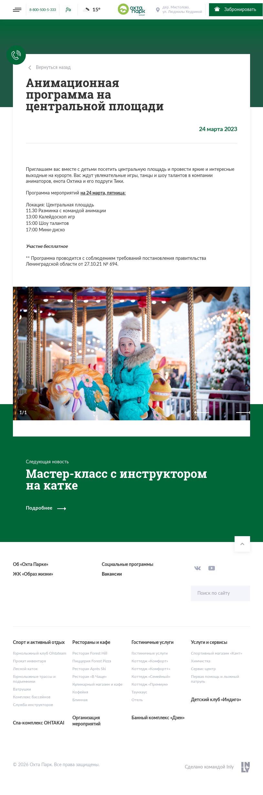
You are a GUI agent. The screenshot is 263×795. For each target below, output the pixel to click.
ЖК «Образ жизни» (33, 574)
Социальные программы (127, 564)
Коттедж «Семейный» (151, 677)
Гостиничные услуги (150, 653)
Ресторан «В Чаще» (89, 677)
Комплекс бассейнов (31, 697)
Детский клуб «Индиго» (216, 700)
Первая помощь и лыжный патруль (215, 679)
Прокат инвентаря (29, 661)
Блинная (80, 700)
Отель (137, 700)
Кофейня (80, 692)
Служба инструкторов (33, 705)
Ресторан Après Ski (89, 669)
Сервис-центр (203, 669)
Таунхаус (139, 692)
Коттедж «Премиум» (150, 684)
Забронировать (234, 9)
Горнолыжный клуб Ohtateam (39, 653)
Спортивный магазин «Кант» (216, 653)
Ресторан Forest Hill (89, 653)
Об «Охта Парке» (30, 564)
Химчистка (200, 661)
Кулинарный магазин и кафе (97, 684)
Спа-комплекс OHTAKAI (38, 723)
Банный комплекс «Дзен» (158, 718)
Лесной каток (25, 669)
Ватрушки (22, 689)
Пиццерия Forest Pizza (91, 661)
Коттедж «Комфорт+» (151, 669)
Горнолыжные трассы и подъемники (34, 679)
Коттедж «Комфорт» (150, 661)
